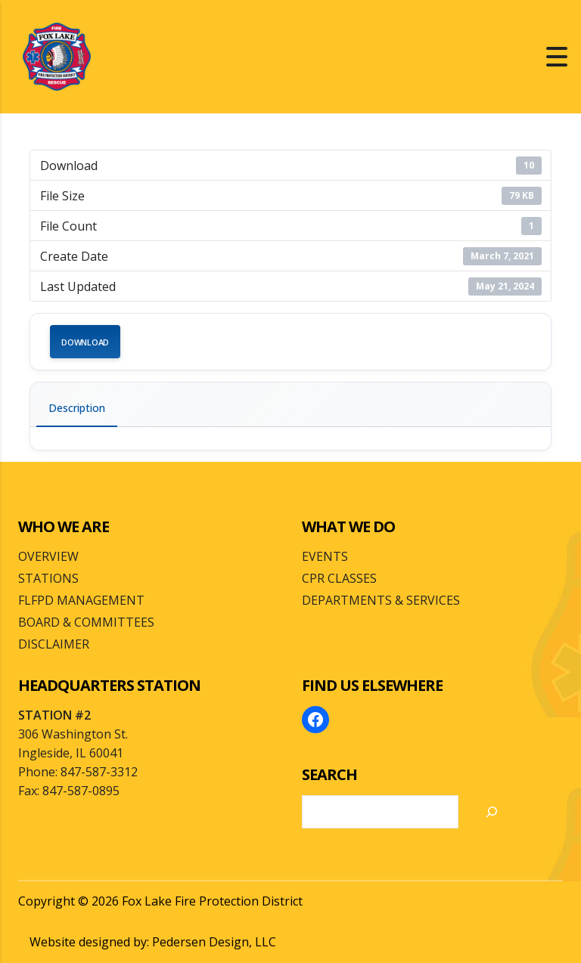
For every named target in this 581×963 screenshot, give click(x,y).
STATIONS (48, 578)
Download (85, 342)
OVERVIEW (48, 556)
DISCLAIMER (53, 644)
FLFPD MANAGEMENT (81, 600)
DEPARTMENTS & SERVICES (381, 600)
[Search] (491, 811)
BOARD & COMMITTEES (86, 622)
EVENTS (325, 556)
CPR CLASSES (339, 578)
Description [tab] (76, 408)
